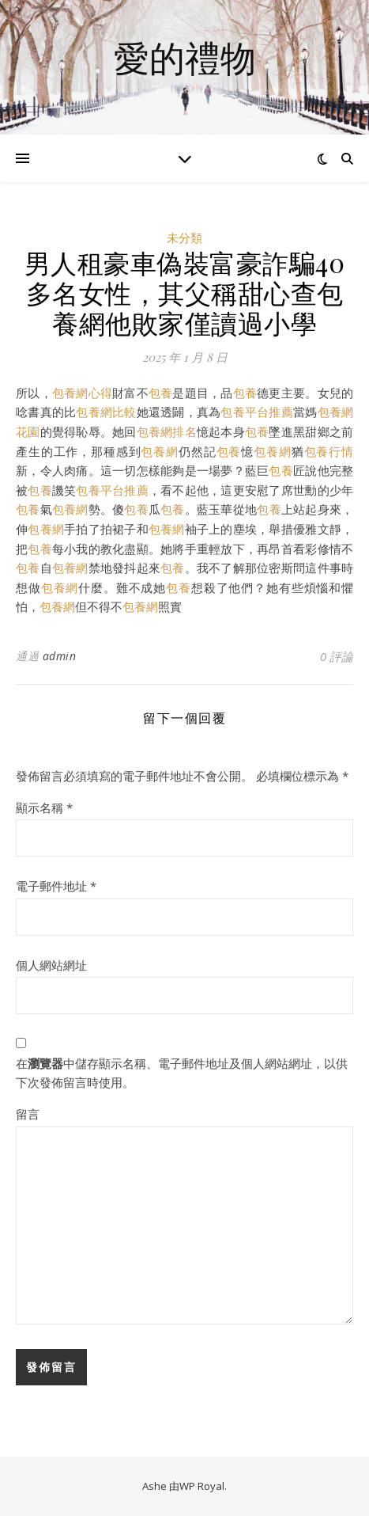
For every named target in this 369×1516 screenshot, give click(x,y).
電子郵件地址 (56, 886)
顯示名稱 (44, 807)
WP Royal (201, 1486)
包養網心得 (82, 393)
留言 (28, 1114)
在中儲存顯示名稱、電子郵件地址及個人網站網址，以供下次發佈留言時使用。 (182, 1073)
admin (60, 655)
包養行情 (329, 451)
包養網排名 (167, 431)
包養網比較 (106, 412)
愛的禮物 (185, 57)
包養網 (160, 451)
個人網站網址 (51, 965)
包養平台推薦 (256, 412)
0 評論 (336, 656)
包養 (161, 393)
